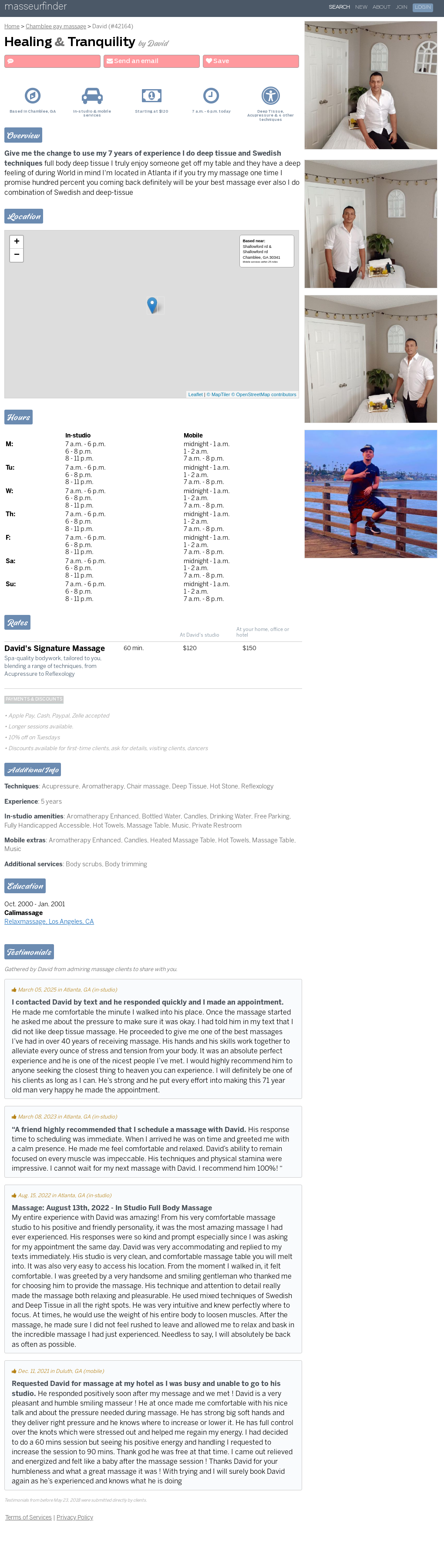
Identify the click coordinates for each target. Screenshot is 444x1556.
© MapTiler (218, 394)
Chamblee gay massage (56, 26)
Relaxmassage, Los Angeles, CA (49, 921)
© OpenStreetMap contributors (263, 394)
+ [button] (17, 242)
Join (401, 7)
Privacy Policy (75, 1517)
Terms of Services (28, 1517)
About (381, 7)
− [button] (17, 255)
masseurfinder (35, 8)
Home (12, 26)
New (361, 7)
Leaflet (195, 394)
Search (339, 7)
